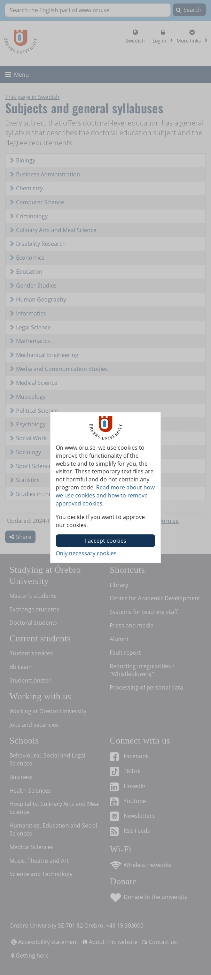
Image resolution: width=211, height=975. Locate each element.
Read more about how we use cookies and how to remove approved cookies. (105, 495)
